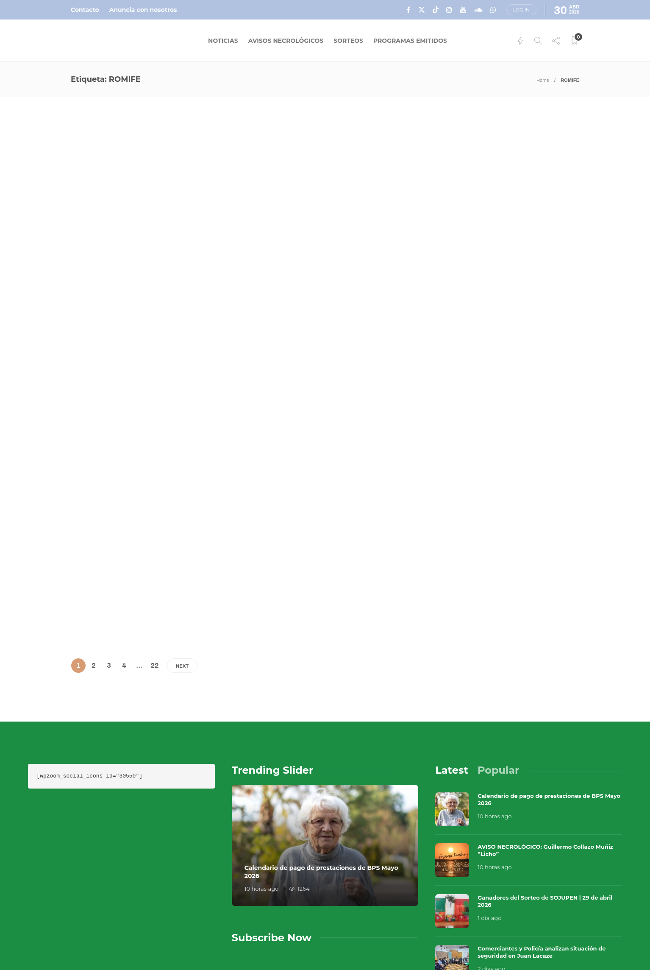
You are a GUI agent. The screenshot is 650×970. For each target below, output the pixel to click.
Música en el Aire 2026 (527, 915)
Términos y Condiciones (542, 927)
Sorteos (348, 41)
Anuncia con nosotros (143, 10)
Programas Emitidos (410, 41)
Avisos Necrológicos (286, 41)
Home (542, 80)
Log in (521, 10)
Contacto (85, 10)
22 (154, 524)
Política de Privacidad (426, 944)
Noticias (223, 41)
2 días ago (491, 828)
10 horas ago (261, 747)
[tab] (451, 629)
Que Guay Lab (604, 915)
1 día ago (489, 777)
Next (182, 524)
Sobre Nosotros (415, 927)
